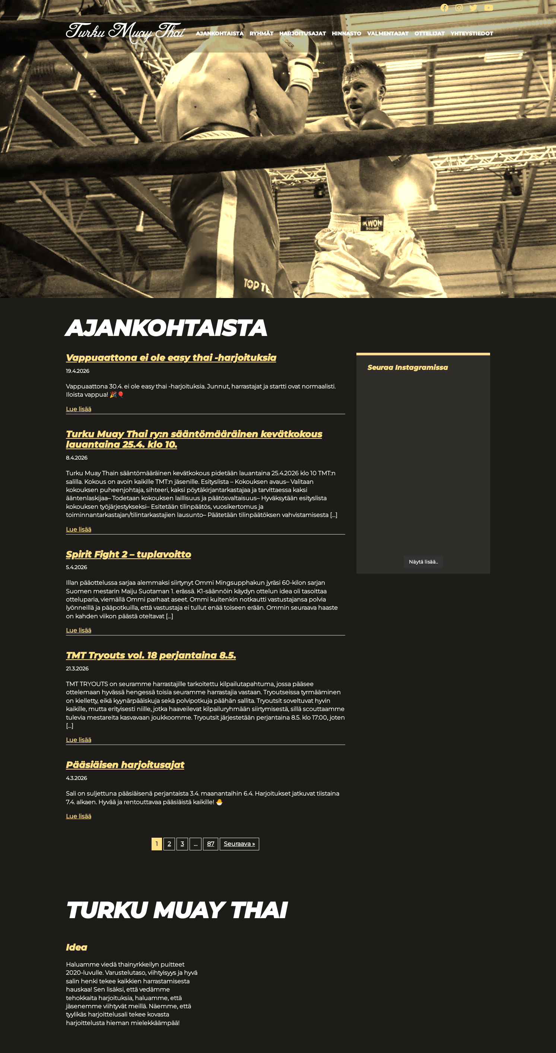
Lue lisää (78, 409)
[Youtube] (489, 8)
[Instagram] (459, 8)
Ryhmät (261, 33)
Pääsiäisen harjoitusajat (125, 764)
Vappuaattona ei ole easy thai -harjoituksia (171, 357)
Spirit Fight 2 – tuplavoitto (128, 554)
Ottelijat (429, 33)
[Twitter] (473, 8)
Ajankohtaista (220, 33)
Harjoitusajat (302, 33)
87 (210, 843)
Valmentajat (388, 33)
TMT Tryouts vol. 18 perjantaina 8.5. (151, 655)
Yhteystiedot (472, 33)
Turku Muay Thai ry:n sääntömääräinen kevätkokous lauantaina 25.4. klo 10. (194, 439)
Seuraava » (239, 843)
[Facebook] (444, 8)
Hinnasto (346, 33)
